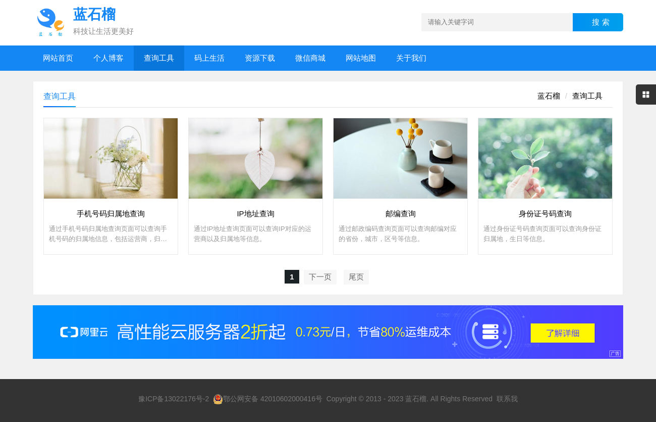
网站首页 (58, 58)
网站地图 (361, 58)
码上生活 (209, 58)
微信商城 (310, 58)
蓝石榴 (548, 95)
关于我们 (411, 58)
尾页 (356, 276)
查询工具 (159, 58)
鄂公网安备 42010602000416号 (267, 399)
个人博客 (108, 58)
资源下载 (260, 58)
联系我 (507, 399)
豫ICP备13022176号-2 (173, 399)
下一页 (320, 276)
